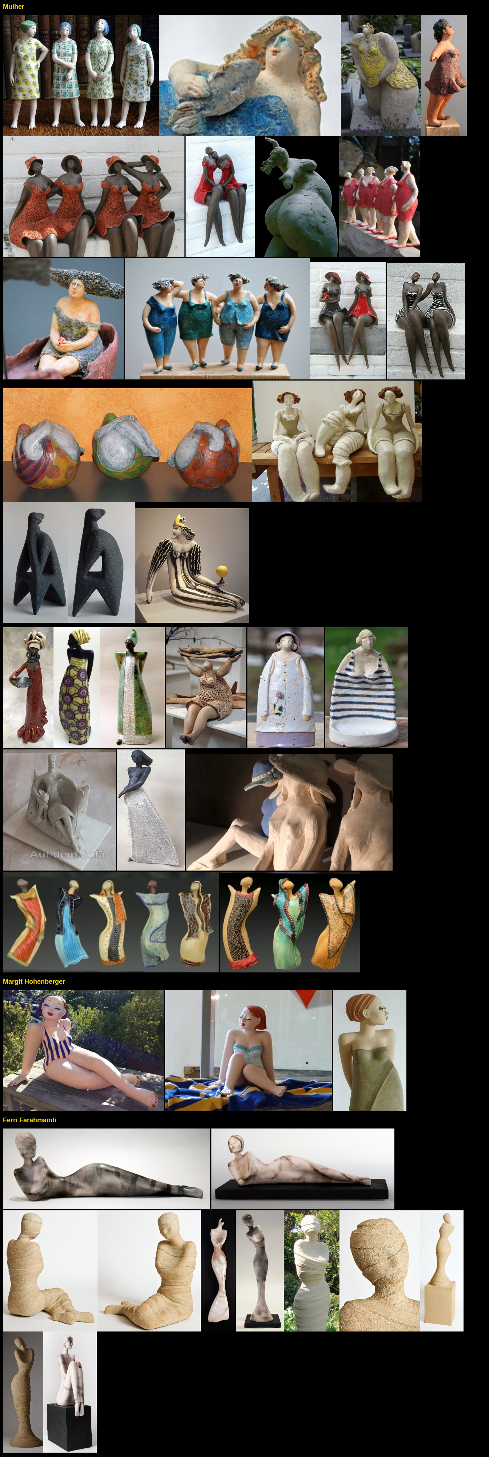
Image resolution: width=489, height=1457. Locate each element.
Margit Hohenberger (34, 981)
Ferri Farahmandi (29, 1120)
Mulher (13, 6)
